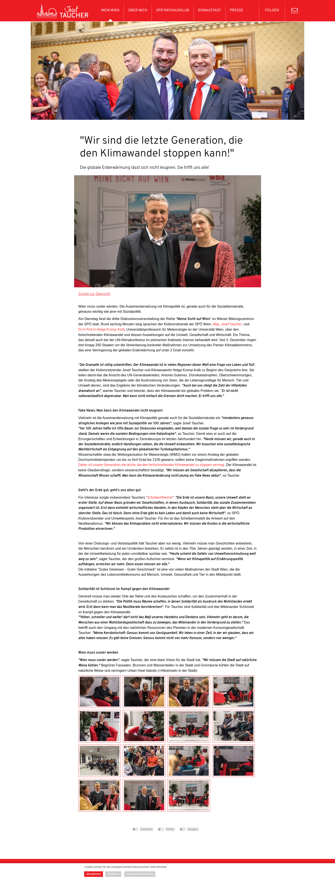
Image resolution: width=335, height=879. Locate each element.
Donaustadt (209, 10)
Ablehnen (113, 874)
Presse (236, 10)
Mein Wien (110, 10)
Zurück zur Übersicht (94, 294)
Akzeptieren (93, 874)
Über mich (137, 10)
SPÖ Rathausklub (172, 10)
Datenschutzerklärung (139, 874)
